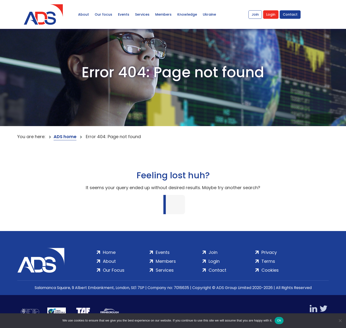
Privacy (269, 252)
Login (270, 14)
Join (255, 14)
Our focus (103, 14)
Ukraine (209, 14)
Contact (290, 14)
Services (142, 14)
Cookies (270, 270)
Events (123, 14)
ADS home (65, 137)
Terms (268, 261)
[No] (340, 320)
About (83, 14)
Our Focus (113, 270)
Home (109, 252)
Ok (279, 320)
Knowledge (187, 14)
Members (163, 14)
